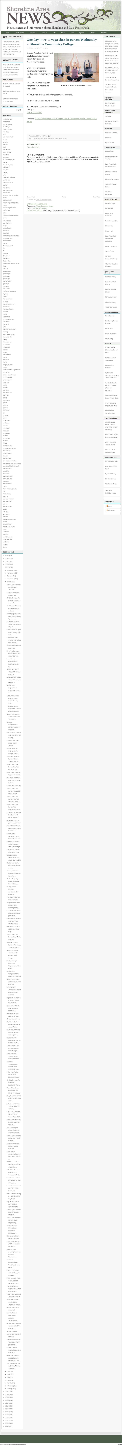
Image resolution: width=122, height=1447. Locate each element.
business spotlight (8, 160)
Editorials (108, 137)
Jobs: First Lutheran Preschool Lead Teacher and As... (13, 759)
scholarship (6, 451)
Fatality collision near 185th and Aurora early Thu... (13, 1106)
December (10, 570)
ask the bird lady (8, 137)
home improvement (9, 304)
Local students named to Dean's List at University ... (14, 1188)
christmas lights (8, 182)
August (9, 582)
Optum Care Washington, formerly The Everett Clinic (112, 375)
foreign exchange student (11, 263)
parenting (6, 382)
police (5, 403)
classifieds (6, 192)
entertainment (7, 238)
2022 (7, 567)
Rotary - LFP (109, 231)
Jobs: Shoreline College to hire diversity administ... (13, 1056)
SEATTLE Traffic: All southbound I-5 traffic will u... (13, 1008)
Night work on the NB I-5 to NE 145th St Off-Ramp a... (14, 1000)
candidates (6, 167)
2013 (7, 1415)
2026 (7, 556)
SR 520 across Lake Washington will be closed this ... (13, 1164)
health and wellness (9, 291)
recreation (6, 428)
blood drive (6, 149)
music (5, 362)
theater (5, 516)
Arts (54, 33)
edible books (7, 228)
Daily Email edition (34, 210)
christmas (6, 180)
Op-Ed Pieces (109, 142)
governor (6, 284)
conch (5, 205)
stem (4, 491)
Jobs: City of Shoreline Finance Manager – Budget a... (14, 1212)
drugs (5, 225)
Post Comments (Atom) (44, 200)
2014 (7, 1412)
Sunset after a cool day (14, 785)
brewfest (6, 155)
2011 (7, 1420)
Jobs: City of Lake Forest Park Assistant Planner (13, 1074)
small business (7, 476)
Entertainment (19, 33)
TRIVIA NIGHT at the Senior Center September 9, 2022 (13, 1114)
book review (7, 152)
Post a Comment (33, 147)
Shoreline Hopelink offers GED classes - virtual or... (14, 672)
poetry (5, 398)
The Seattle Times (111, 484)
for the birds (7, 261)
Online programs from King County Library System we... (14, 616)
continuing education (9, 208)
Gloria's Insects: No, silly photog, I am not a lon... (14, 865)
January (9, 1388)
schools (5, 456)
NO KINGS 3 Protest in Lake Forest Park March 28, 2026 (111, 70)
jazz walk (6, 324)
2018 (7, 1400)
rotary (5, 443)
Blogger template (3, 1444)
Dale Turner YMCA (111, 221)
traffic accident (7, 524)
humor (5, 314)
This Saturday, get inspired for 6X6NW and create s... (14, 1288)
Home (7, 33)
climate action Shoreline (10, 195)
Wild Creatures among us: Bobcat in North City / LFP (14, 1196)
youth (5, 547)
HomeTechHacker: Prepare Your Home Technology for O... (14, 945)
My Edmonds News (111, 461)
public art (6, 415)
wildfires (5, 542)
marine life (6, 344)
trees (4, 529)
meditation (6, 347)
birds (4, 147)
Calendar (108, 116)
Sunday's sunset (12, 1331)
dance (5, 218)
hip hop (5, 294)
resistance (6, 433)
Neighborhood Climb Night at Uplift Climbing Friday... (13, 905)
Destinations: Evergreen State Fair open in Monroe (14, 974)
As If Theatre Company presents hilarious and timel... (14, 608)
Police (63, 33)
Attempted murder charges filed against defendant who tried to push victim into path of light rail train (111, 46)
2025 (7, 558)
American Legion (110, 203)
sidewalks (6, 473)
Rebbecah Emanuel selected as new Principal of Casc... (13, 1358)
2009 (7, 1426)
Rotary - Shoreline (111, 246)
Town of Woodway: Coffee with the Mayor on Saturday (13, 1090)
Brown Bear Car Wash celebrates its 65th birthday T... (14, 1326)
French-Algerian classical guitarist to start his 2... (14, 1350)
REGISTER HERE (34, 113)
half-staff (6, 286)
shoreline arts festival (10, 461)
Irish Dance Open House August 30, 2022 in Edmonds (13, 1130)
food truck (6, 258)
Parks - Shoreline (110, 333)
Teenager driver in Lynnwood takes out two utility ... (14, 873)
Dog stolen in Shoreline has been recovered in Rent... (14, 780)
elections (6, 233)
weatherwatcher (8, 537)
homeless (6, 306)
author (5, 139)
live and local (7, 342)
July (8, 1371)
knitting (5, 332)
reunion (5, 435)
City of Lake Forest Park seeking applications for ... (13, 1204)
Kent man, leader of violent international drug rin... (14, 624)
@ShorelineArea (40, 208)
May (8, 1377)
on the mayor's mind (9, 375)
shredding (6, 471)
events (5, 243)
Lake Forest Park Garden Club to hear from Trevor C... (14, 640)
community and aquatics (10, 203)
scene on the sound (9, 448)
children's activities (9, 177)
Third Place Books (111, 307)
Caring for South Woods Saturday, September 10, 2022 (14, 857)
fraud (4, 266)
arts (4, 134)
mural (5, 357)
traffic (5, 521)
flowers (5, 253)
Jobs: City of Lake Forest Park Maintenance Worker (14, 807)
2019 (7, 1397)
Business (33, 33)
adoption (6, 132)
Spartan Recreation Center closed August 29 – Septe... (14, 1302)
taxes (5, 509)
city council (6, 187)
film (4, 248)
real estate (6, 423)
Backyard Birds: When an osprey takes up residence (14, 680)
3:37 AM (44, 136)
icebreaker (6, 317)
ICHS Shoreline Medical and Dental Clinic (111, 350)
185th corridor (7, 119)
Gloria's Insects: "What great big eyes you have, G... (14, 1122)
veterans (6, 532)
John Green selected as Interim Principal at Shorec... (13, 1366)
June (9, 1374)
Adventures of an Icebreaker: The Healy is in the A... (13, 751)
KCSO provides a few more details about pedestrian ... (13, 913)
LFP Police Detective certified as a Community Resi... (13, 1172)
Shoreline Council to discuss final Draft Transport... (13, 716)
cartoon (5, 172)
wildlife (5, 544)
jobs (4, 327)
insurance (6, 322)
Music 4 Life (109, 226)
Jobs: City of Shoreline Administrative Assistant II (14, 587)
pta (4, 413)
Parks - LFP (109, 328)
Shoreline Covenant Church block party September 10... (13, 653)
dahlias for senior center (10, 215)
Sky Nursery (109, 339)
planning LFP (7, 392)
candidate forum (8, 165)
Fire (72, 33)
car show (6, 170)
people (5, 387)
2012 (7, 1417)
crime (5, 213)
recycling (6, 430)
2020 (7, 1394)
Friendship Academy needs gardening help (13, 929)
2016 (7, 1406)
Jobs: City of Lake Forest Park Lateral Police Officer (13, 791)
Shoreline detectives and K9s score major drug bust (14, 981)
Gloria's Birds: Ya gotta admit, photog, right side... (14, 632)
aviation (5, 142)
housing (5, 311)
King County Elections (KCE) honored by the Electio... (14, 1244)
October (9, 576)
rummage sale (7, 446)
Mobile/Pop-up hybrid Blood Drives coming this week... (14, 828)
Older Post (96, 197)
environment (7, 241)
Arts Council (109, 208)
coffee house (7, 200)
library (5, 339)
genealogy (6, 278)
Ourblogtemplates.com (20, 1444)
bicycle (5, 144)
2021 (7, 1391)
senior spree (7, 458)
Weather (103, 33)
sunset (5, 504)
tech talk (5, 511)
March (9, 1383)
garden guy (6, 273)
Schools (92, 33)
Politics (44, 33)
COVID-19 (6, 122)
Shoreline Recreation (112, 179)
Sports (81, 33)
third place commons (9, 519)
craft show (6, 210)
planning (6, 390)
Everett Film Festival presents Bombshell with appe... (14, 1180)
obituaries (6, 372)
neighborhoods (8, 365)
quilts (4, 418)
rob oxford (6, 438)
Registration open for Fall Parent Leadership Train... (13, 1082)
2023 (7, 564)
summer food (7, 501)
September (10, 579)
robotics (5, 440)
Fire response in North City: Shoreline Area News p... (14, 735)
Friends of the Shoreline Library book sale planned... (14, 836)
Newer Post (31, 197)
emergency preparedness (11, 236)
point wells (6, 400)
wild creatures (7, 539)
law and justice (7, 337)
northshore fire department (11, 370)
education (6, 230)
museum (6, 359)
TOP (121, 1444)
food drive (6, 256)
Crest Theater (109, 151)
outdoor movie (7, 377)
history (5, 296)
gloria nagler (7, 281)
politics (5, 405)
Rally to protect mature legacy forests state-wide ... (14, 1098)
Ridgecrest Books (110, 297)
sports (5, 486)
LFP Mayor (6, 127)
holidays (5, 301)
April (8, 1380)
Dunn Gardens (7, 124)
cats (4, 175)
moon (5, 352)
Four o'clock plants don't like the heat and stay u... (13, 1273)
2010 (7, 1423)
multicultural (7, 354)
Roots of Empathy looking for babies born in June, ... (13, 881)
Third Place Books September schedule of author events (14, 708)
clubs (4, 197)
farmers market (8, 246)
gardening (6, 276)
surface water (7, 506)
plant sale (6, 395)
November (10, 573)
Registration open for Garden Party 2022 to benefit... (13, 600)
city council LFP (8, 190)
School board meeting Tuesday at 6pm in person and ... (14, 1342)
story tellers (6, 494)
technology (6, 514)
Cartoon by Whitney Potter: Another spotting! (13, 1146)
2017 (7, 1403)
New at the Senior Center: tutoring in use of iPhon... (13, 1024)
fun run (5, 268)
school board (7, 453)
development (7, 223)
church (5, 185)
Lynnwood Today (110, 474)
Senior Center (7, 129)
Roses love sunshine (13, 1019)
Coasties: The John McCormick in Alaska (13, 743)
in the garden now (8, 319)
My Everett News (110, 479)
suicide (5, 496)
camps (5, 162)
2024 (7, 561)
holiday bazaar (7, 299)
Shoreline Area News (44, 206)
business (6, 157)
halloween (6, 289)
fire (4, 251)
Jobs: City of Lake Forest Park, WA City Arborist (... (13, 767)
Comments (111, 510)
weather (5, 534)
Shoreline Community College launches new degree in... (13, 1032)
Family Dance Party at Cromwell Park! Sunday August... (14, 921)
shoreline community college (12, 463)
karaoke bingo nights (9, 329)
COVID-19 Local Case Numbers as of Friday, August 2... (14, 815)
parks (5, 385)
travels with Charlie (9, 527)
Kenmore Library (110, 277)
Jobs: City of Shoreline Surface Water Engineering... (14, 1220)
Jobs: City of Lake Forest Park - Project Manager (14, 937)
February (10, 1386)
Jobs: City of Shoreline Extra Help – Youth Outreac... (14, 1138)
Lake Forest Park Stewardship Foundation (110, 238)
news (4, 367)
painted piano (7, 380)
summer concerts (8, 499)
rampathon (6, 420)
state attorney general (10, 489)
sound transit (7, 484)
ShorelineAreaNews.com (37, 204)
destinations (7, 220)
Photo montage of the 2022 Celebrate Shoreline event (13, 1281)
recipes (5, 425)
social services (7, 479)
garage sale (7, 271)
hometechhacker (8, 309)
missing (5, 349)
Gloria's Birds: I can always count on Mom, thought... (13, 1048)
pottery (5, 408)
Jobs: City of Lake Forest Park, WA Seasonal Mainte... (13, 799)
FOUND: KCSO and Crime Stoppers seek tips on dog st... (14, 844)
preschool (6, 410)
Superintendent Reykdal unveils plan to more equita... (14, 1040)
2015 (7, 1409)
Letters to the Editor (111, 132)
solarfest (6, 481)
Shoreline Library (110, 302)
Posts (109, 506)
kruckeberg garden (9, 334)
